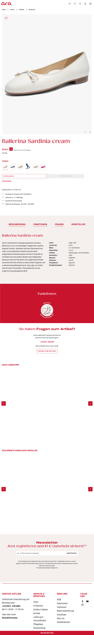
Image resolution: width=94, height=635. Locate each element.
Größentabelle (6, 181)
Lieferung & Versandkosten (39, 619)
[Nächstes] (89, 132)
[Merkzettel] (80, 4)
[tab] (17, 225)
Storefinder (61, 615)
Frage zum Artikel (47, 352)
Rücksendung (39, 629)
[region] (47, 74)
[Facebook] (82, 602)
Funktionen (38, 606)
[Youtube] (87, 602)
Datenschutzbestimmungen (47, 566)
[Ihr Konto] (85, 4)
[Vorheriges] (85, 132)
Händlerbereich (63, 623)
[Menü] (70, 4)
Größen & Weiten (40, 610)
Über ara (60, 619)
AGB (59, 600)
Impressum (61, 608)
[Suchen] (75, 4)
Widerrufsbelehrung (65, 611)
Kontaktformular (10, 618)
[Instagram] (82, 606)
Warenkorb (47, 633)
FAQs (35, 602)
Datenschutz (62, 604)
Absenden (72, 554)
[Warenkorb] (90, 4)
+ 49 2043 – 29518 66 (47, 342)
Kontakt (36, 614)
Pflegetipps (38, 625)
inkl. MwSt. (4, 153)
